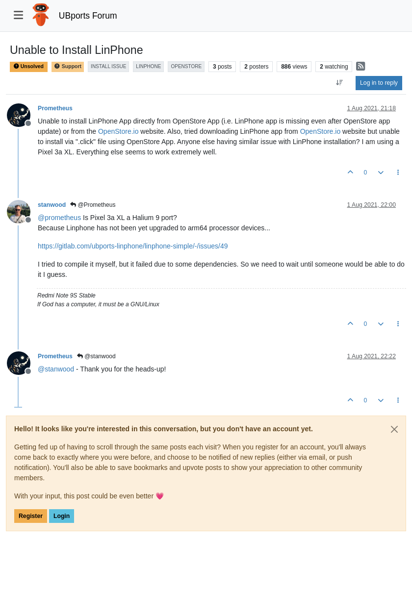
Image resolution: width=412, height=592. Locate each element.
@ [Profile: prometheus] (59, 218)
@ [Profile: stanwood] (56, 369)
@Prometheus (92, 204)
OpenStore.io (118, 131)
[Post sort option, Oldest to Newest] (340, 83)
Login (61, 516)
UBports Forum (88, 16)
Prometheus (55, 108)
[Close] (394, 429)
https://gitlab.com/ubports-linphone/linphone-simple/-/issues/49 (133, 246)
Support (67, 66)
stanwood (52, 204)
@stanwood (96, 356)
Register (31, 516)
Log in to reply (379, 82)
